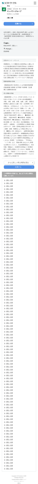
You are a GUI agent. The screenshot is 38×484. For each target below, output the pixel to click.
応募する (18, 24)
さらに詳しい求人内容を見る (18, 162)
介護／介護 (9, 180)
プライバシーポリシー (19, 481)
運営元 (19, 483)
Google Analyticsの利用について (19, 479)
